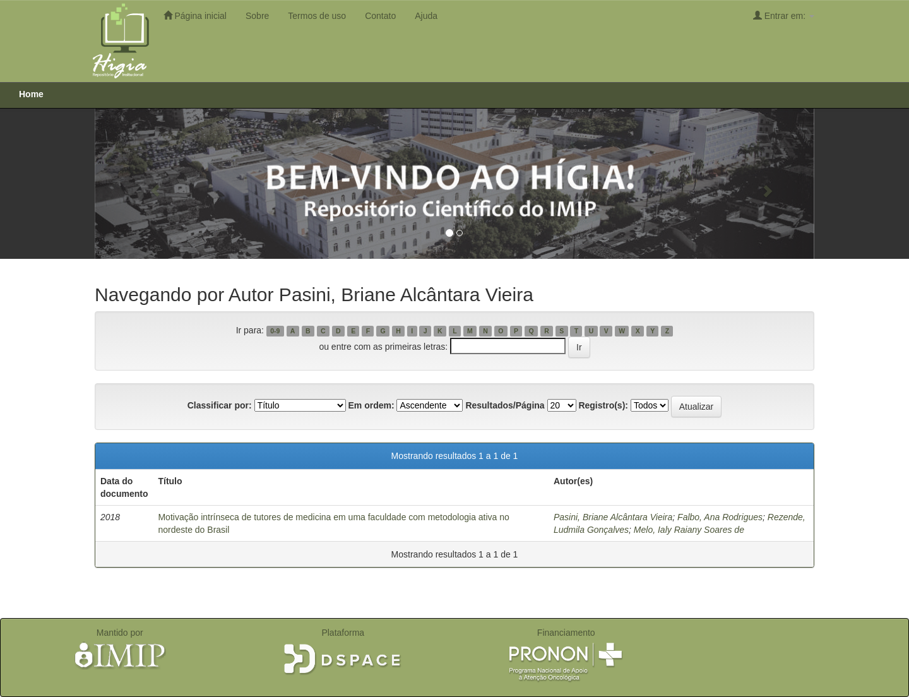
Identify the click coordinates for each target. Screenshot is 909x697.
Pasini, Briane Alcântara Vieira (613, 517)
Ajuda (426, 16)
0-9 (275, 331)
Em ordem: (371, 405)
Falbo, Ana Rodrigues (720, 517)
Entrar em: (783, 15)
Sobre (257, 16)
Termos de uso (317, 16)
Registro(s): (603, 405)
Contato (380, 16)
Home (31, 94)
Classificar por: (219, 405)
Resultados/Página (504, 405)
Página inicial (195, 15)
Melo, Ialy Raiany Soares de (689, 530)
